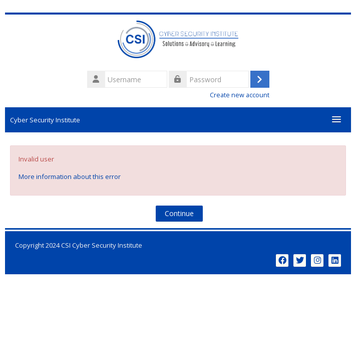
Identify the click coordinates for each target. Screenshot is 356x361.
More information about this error (70, 176)
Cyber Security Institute (45, 119)
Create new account (239, 95)
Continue (179, 213)
